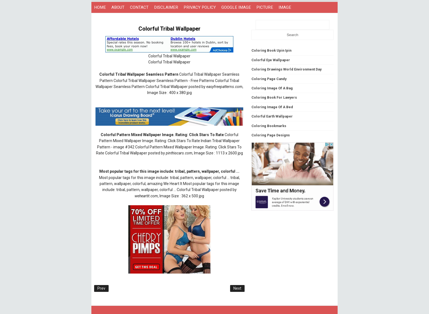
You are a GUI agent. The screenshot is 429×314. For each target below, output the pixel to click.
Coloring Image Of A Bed (272, 107)
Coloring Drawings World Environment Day (286, 69)
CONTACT (139, 7)
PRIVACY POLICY (200, 7)
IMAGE (285, 7)
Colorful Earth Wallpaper (272, 116)
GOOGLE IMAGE (236, 7)
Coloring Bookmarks (268, 126)
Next (237, 288)
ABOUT (117, 7)
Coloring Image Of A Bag (272, 88)
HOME (100, 7)
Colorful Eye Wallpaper (270, 60)
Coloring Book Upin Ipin (271, 50)
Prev (101, 288)
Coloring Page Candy (268, 79)
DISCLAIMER (166, 7)
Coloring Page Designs (270, 135)
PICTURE (264, 7)
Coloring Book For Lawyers (274, 97)
